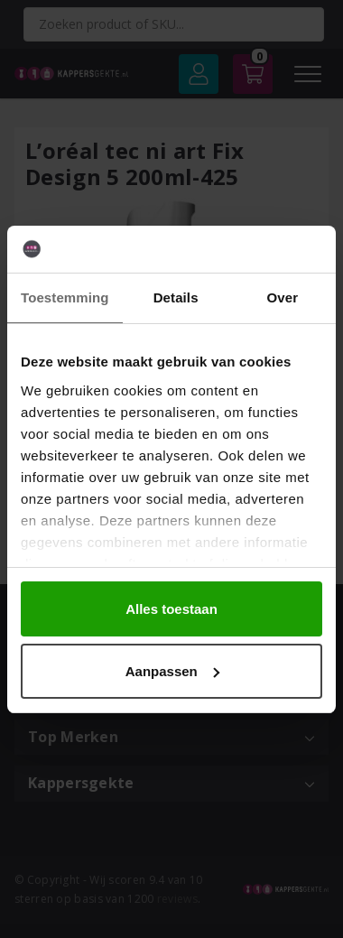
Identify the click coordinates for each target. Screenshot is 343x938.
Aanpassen (172, 671)
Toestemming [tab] (65, 297)
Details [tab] (176, 297)
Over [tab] (283, 297)
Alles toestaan (171, 609)
